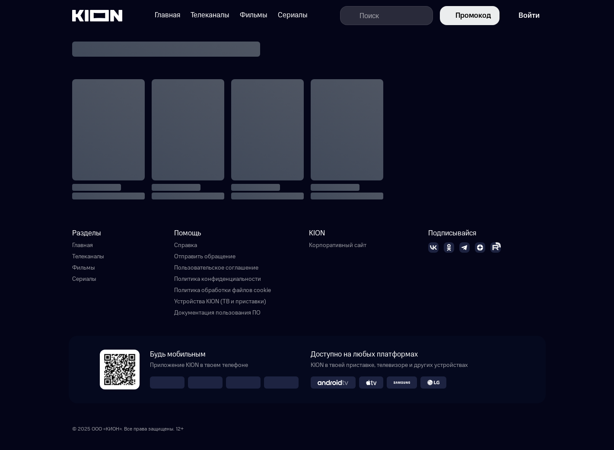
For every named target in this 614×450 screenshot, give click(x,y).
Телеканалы (88, 256)
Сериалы (84, 279)
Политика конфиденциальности (217, 279)
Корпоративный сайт (337, 245)
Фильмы (83, 268)
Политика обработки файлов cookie (222, 290)
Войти (523, 15)
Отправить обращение (204, 256)
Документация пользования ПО (217, 313)
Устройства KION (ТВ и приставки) (220, 301)
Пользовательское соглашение (216, 268)
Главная (82, 245)
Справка (185, 245)
